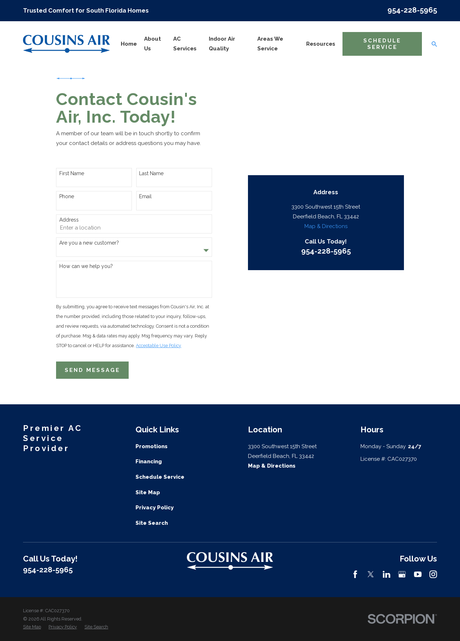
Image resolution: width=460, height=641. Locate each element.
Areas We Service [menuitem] (270, 44)
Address (69, 220)
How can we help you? (86, 266)
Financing (148, 461)
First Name (71, 173)
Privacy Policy (154, 507)
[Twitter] (370, 574)
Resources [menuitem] (320, 44)
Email (145, 196)
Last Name (151, 173)
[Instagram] (433, 574)
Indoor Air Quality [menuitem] (222, 44)
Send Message (92, 370)
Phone (66, 196)
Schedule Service (382, 43)
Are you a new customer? (89, 243)
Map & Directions (326, 148)
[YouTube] (418, 574)
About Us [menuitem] (152, 44)
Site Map (147, 492)
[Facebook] (355, 574)
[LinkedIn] (386, 574)
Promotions (151, 446)
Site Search (151, 523)
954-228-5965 (412, 10)
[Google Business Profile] (402, 574)
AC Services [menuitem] (185, 44)
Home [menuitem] (129, 44)
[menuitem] (32, 627)
